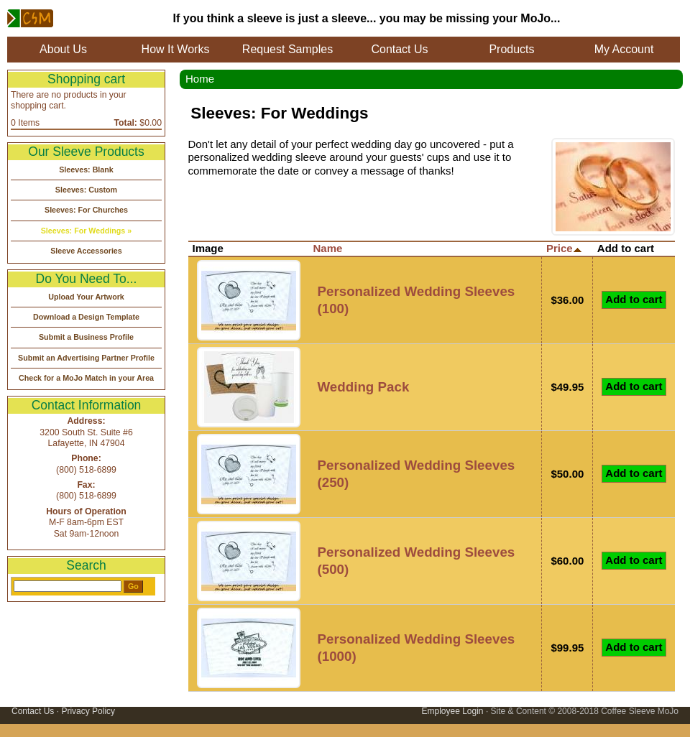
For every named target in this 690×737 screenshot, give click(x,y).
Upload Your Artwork (86, 296)
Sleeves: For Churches (86, 209)
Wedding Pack (364, 386)
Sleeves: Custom (86, 189)
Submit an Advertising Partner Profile (86, 357)
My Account (624, 49)
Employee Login (452, 711)
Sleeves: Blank (86, 169)
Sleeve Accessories (86, 250)
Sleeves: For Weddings (83, 230)
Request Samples (287, 49)
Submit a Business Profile (86, 337)
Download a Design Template (86, 316)
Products (511, 49)
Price (564, 248)
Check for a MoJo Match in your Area (86, 378)
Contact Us (399, 49)
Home (199, 79)
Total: (125, 123)
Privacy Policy (88, 711)
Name (328, 248)
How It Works (176, 49)
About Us (63, 49)
